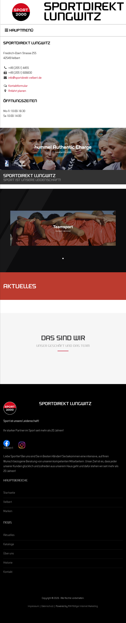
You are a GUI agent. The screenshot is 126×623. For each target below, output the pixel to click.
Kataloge (8, 544)
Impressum (33, 606)
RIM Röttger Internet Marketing (83, 606)
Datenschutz (47, 606)
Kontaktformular (18, 86)
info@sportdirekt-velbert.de (25, 78)
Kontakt (7, 572)
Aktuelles (8, 535)
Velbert (7, 502)
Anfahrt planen (17, 91)
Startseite (9, 493)
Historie (7, 563)
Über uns (8, 553)
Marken (7, 511)
